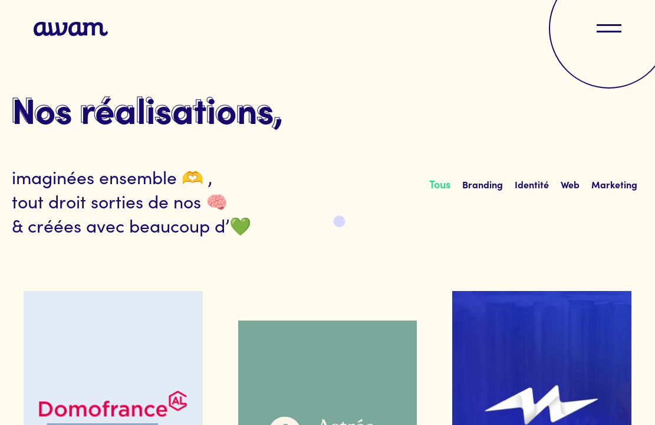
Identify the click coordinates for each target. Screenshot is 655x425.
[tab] (439, 184)
